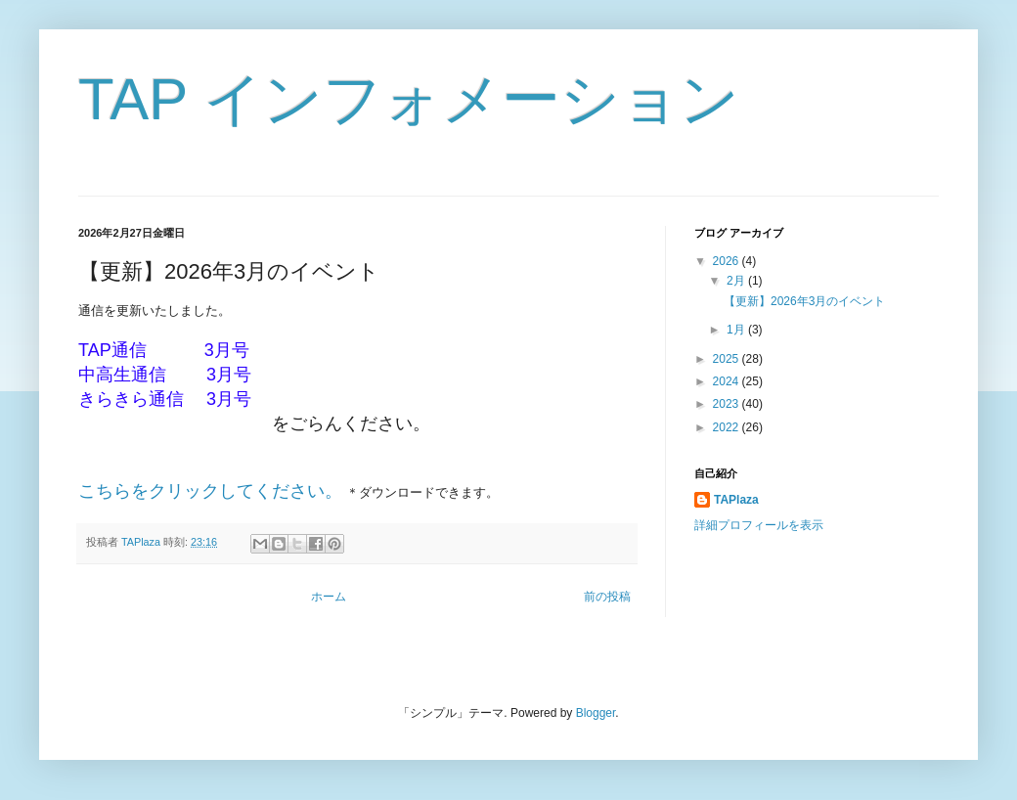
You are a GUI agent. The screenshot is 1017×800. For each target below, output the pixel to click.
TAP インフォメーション (408, 99)
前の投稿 (607, 596)
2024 (727, 381)
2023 (727, 404)
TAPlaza (736, 500)
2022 (727, 427)
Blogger (596, 713)
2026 (727, 261)
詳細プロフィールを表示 (758, 525)
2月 (737, 281)
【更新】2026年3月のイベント (804, 301)
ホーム (328, 596)
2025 (727, 359)
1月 (737, 329)
